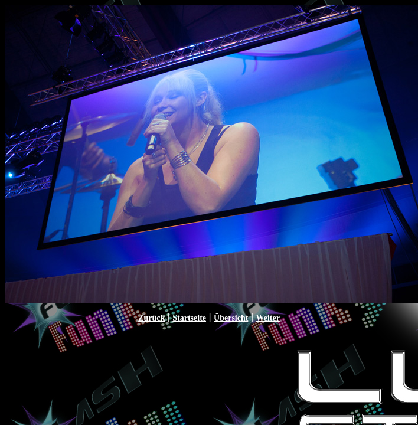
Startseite (189, 317)
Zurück (151, 317)
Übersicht (231, 317)
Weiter (267, 317)
